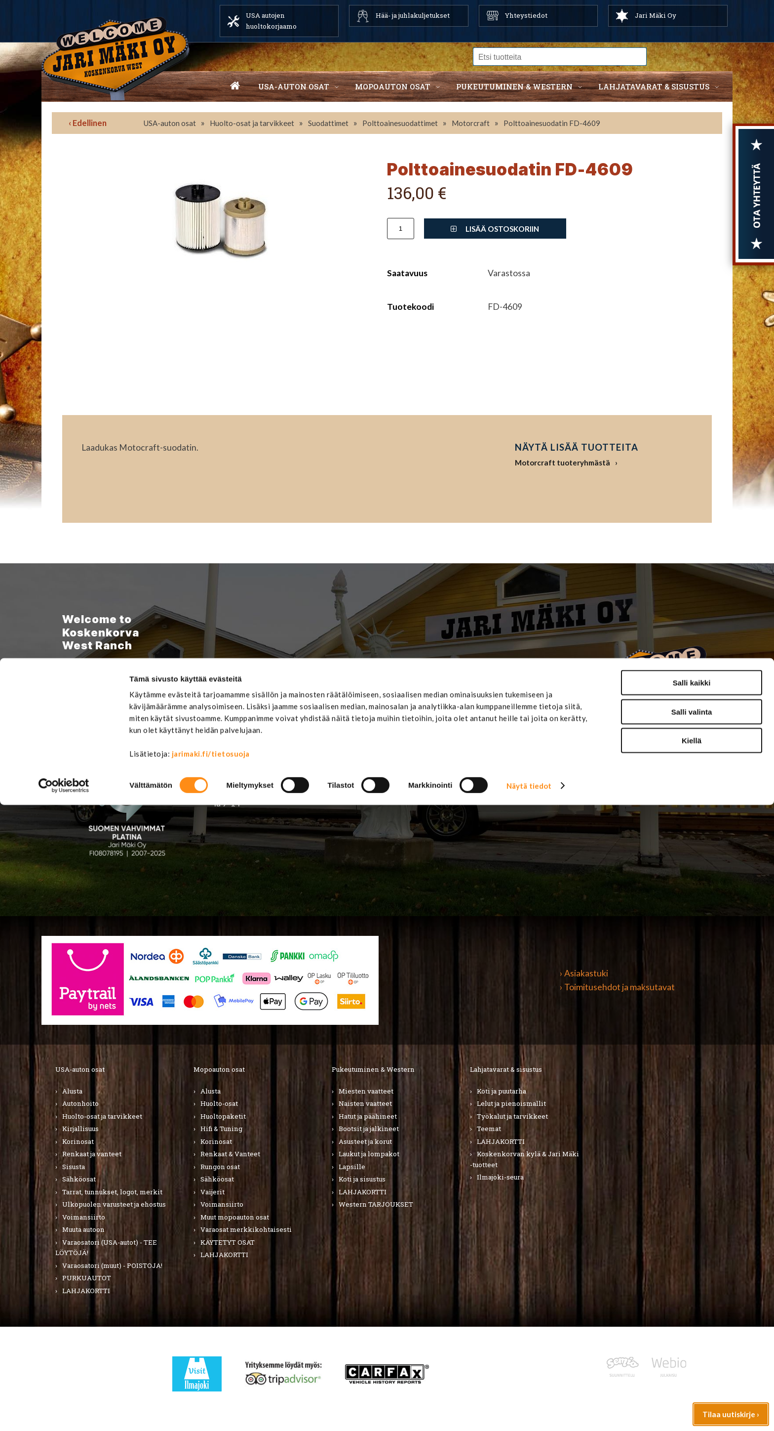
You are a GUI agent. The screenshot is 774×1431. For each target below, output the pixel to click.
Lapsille (352, 1166)
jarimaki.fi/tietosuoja (211, 1379)
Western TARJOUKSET (376, 1204)
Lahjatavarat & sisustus (653, 86)
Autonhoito (80, 1103)
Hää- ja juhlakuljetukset (413, 15)
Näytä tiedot (528, 1411)
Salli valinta (691, 1338)
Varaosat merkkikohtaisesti (246, 1229)
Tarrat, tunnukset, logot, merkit (112, 1191)
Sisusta (73, 1166)
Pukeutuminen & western (514, 86)
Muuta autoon (83, 1229)
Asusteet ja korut (365, 1141)
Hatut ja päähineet (368, 1116)
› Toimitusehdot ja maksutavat (617, 987)
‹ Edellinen (88, 123)
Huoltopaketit (223, 1116)
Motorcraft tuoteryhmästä (562, 462)
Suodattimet (328, 123)
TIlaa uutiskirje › (123, 729)
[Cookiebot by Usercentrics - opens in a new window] (64, 1411)
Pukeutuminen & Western (373, 1069)
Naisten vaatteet (365, 1103)
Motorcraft (471, 123)
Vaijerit (212, 1191)
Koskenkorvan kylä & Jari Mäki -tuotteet (524, 1159)
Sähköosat (79, 1179)
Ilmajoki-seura (500, 1177)
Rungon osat (220, 1166)
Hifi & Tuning (221, 1128)
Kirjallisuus (80, 1128)
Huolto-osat (219, 1103)
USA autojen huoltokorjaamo (271, 21)
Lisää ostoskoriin (495, 228)
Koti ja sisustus (362, 1179)
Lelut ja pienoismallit (511, 1103)
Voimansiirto (83, 1217)
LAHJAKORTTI (224, 1254)
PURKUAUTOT (86, 1277)
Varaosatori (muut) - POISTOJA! (112, 1265)
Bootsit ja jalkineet (369, 1128)
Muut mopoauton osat (234, 1217)
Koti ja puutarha (501, 1091)
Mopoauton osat (392, 86)
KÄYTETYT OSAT (227, 1242)
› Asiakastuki (584, 973)
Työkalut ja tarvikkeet (512, 1116)
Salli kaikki (692, 1309)
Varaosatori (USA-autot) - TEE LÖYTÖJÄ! (106, 1248)
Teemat (489, 1128)
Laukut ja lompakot (369, 1153)
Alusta (72, 1091)
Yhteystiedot (526, 15)
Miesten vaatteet (366, 1091)
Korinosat (78, 1141)
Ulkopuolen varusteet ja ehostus (114, 1204)
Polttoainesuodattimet (400, 123)
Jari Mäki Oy (655, 15)
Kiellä (691, 1366)
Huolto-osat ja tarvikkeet (252, 123)
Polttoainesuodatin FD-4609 (551, 123)
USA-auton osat (293, 86)
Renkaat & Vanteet (230, 1153)
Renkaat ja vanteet (91, 1153)
